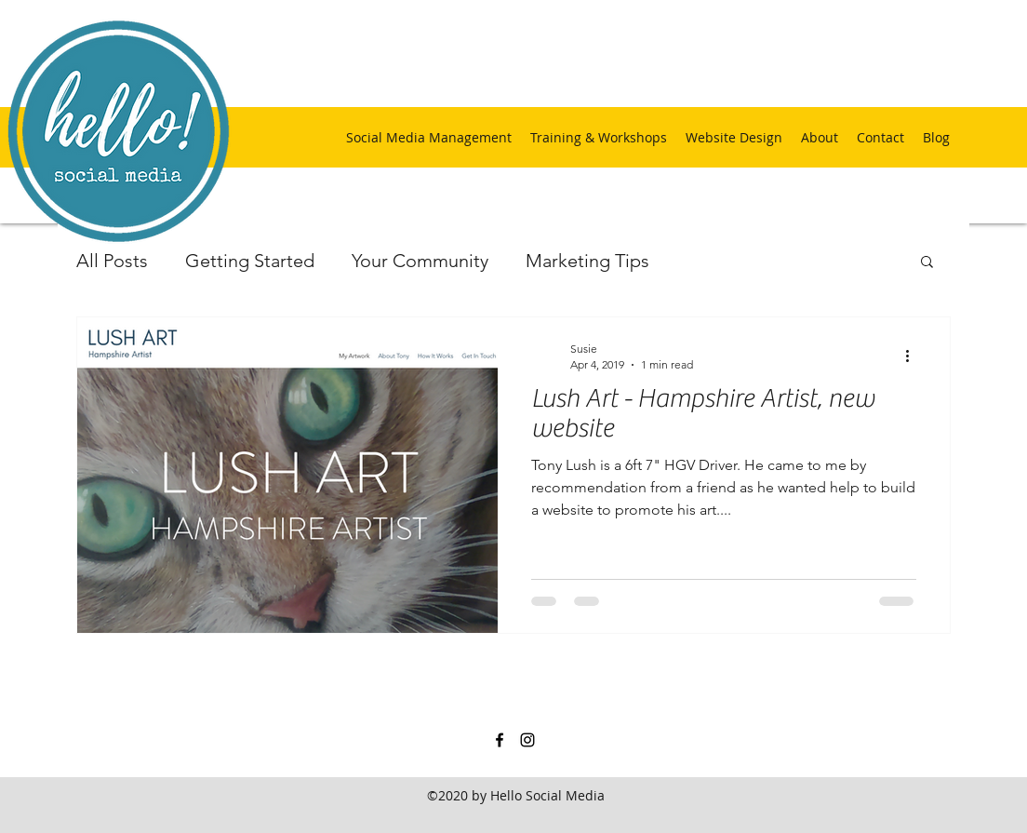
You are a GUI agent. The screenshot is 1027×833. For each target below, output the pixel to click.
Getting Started (249, 260)
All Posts (112, 260)
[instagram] (527, 740)
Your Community (420, 260)
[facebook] (499, 740)
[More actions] (913, 355)
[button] (927, 263)
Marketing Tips (587, 260)
